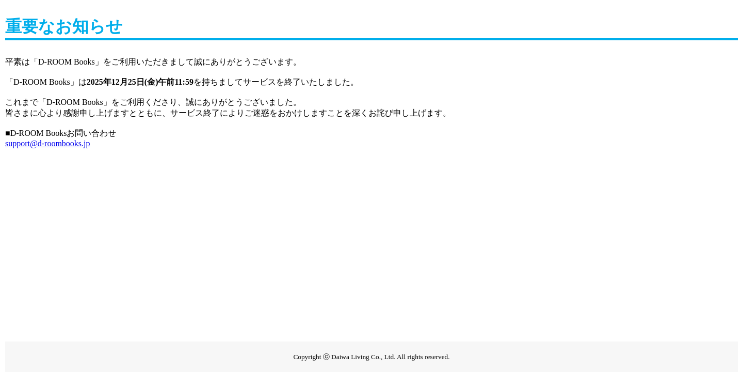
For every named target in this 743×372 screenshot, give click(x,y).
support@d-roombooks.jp (47, 143)
